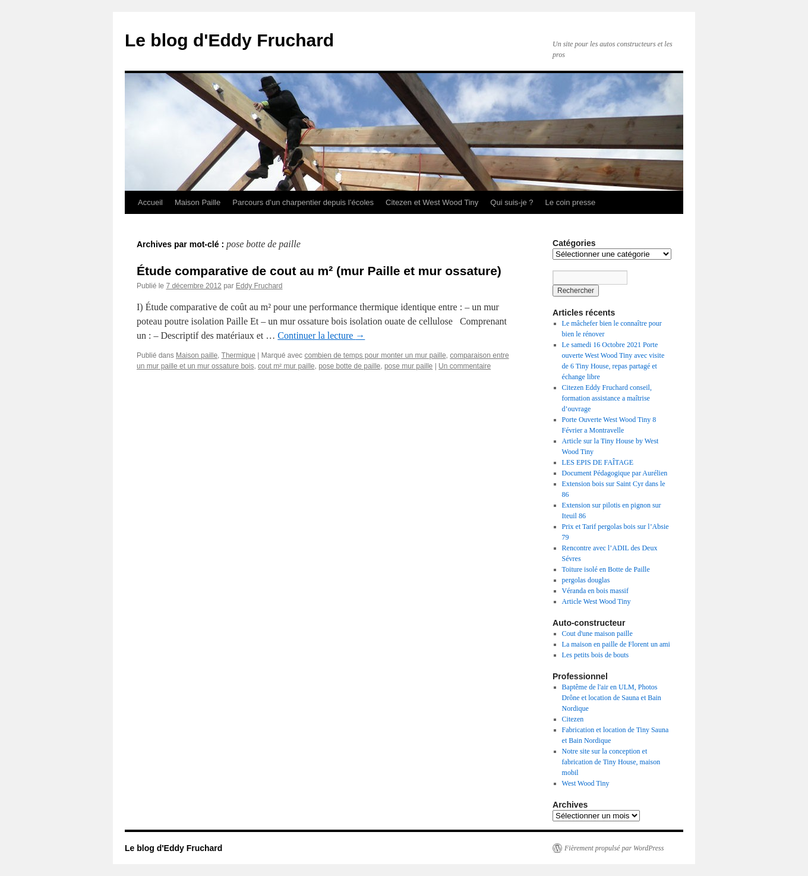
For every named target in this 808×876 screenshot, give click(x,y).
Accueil (150, 202)
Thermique (238, 355)
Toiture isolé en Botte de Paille (606, 569)
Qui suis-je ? (511, 202)
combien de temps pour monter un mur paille (375, 355)
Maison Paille (197, 202)
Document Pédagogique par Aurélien (615, 473)
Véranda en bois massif (595, 591)
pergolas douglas (586, 580)
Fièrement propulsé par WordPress (614, 848)
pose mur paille (408, 366)
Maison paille (196, 355)
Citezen (573, 719)
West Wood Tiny (586, 783)
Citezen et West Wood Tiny (432, 202)
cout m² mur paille (286, 366)
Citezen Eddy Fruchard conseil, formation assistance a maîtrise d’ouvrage (607, 398)
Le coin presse (570, 202)
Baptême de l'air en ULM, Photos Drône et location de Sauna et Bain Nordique (611, 698)
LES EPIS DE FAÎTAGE (597, 462)
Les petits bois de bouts (595, 655)
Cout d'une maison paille (597, 633)
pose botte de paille (349, 366)
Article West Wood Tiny (596, 601)
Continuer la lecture (321, 335)
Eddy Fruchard (259, 286)
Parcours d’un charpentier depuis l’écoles (303, 202)
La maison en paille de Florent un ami (616, 644)
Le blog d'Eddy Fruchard (229, 40)
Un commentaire (464, 366)
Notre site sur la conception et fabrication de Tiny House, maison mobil (611, 762)
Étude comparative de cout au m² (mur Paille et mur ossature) (319, 271)
